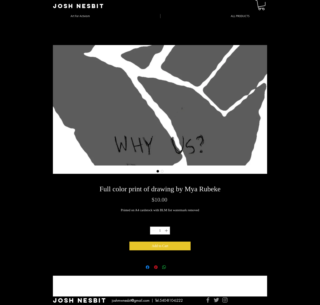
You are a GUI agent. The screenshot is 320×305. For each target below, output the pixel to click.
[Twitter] (216, 299)
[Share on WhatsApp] (164, 267)
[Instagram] (224, 299)
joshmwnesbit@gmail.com (131, 300)
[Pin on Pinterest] (155, 267)
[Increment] (166, 230)
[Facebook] (207, 299)
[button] (261, 5)
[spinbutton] (160, 230)
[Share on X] (172, 267)
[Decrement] (153, 230)
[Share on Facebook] (147, 267)
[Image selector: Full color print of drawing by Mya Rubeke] (158, 171)
